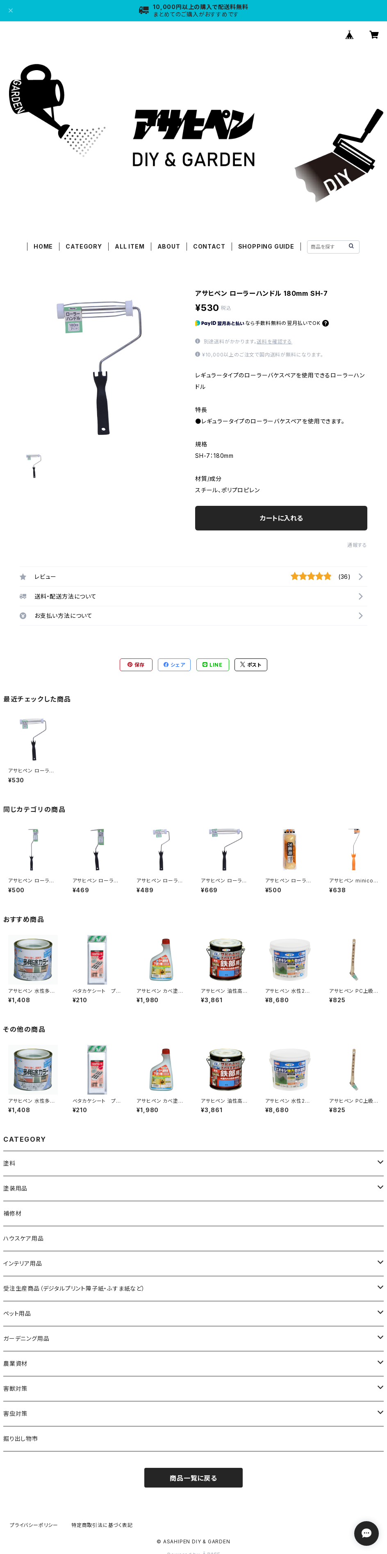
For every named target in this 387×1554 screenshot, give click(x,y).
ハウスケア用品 (23, 1238)
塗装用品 (15, 1188)
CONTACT (209, 246)
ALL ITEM (129, 246)
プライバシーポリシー (34, 1525)
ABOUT (168, 246)
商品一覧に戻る (193, 1478)
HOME (43, 246)
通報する (357, 545)
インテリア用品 (22, 1263)
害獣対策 (15, 1388)
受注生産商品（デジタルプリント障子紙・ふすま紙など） (74, 1288)
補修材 (12, 1213)
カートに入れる (281, 518)
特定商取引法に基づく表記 (102, 1525)
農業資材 (15, 1363)
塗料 (9, 1163)
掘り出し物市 (20, 1438)
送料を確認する (274, 341)
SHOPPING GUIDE (266, 246)
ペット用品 (17, 1313)
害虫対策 (15, 1413)
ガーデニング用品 (26, 1338)
